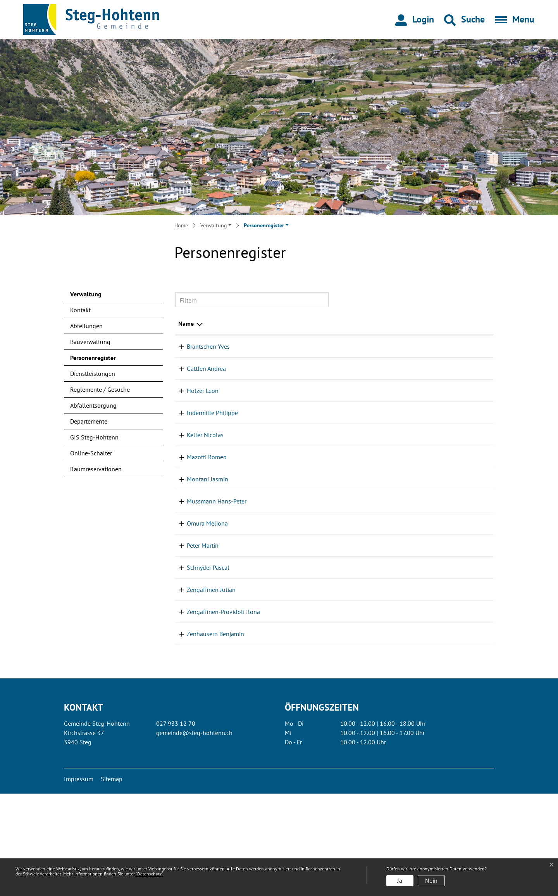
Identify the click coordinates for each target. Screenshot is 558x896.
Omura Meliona (198, 607)
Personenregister (93, 359)
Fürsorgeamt (389, 459)
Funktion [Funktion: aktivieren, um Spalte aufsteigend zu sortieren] (270, 323)
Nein (431, 880)
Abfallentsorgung (93, 405)
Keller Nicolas (196, 500)
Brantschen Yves (199, 346)
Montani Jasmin (199, 544)
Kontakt (80, 310)
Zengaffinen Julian (202, 683)
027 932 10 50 (470, 400)
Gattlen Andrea (197, 378)
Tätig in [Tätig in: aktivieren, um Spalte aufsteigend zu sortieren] (383, 323)
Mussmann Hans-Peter (208, 585)
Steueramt (386, 356)
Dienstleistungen (92, 373)
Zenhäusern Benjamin (207, 736)
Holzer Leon (194, 400)
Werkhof (384, 500)
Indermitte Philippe (203, 422)
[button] (464, 19)
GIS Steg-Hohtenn (94, 437)
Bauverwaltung (90, 342)
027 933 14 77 (470, 500)
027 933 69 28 (470, 660)
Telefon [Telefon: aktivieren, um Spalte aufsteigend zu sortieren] (460, 323)
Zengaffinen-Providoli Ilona (214, 705)
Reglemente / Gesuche (100, 389)
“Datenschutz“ (149, 874)
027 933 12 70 (470, 346)
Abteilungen (86, 326)
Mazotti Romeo (198, 522)
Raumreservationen (96, 469)
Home (181, 225)
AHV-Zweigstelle (395, 705)
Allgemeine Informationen (408, 422)
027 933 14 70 (470, 736)
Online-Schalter (91, 453)
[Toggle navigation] (512, 19)
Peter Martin (194, 638)
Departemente (88, 421)
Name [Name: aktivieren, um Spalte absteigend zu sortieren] (186, 323)
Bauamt (383, 431)
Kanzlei (383, 468)
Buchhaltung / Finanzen (405, 346)
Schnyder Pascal (199, 660)
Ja (399, 880)
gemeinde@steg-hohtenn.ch (194, 835)
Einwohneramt (392, 450)
